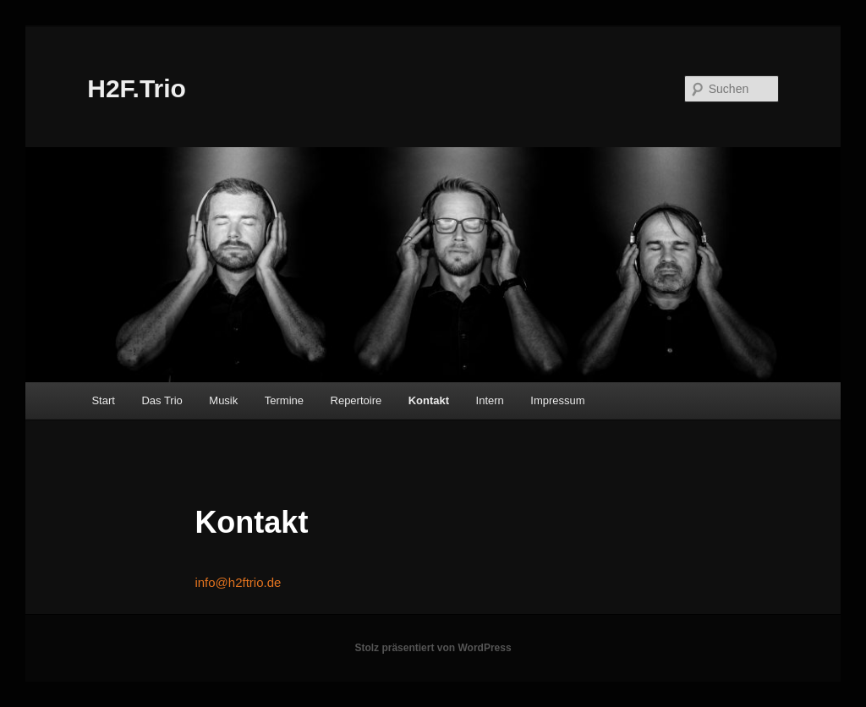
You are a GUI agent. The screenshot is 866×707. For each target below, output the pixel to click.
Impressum (557, 400)
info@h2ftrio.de (238, 582)
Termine (284, 400)
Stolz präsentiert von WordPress (432, 648)
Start (102, 400)
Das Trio (161, 400)
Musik (223, 400)
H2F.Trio (136, 88)
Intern (490, 400)
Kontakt (428, 400)
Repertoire (356, 400)
